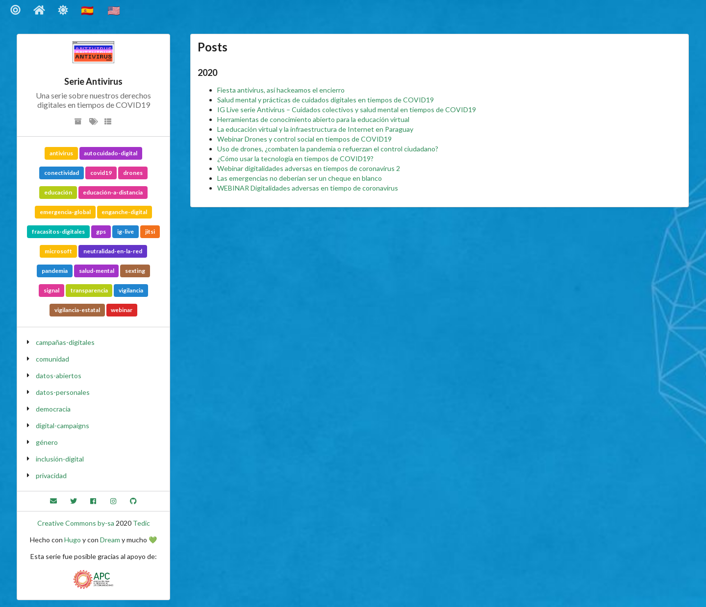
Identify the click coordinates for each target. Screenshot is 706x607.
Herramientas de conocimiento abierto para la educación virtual (313, 119)
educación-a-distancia (113, 192)
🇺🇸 (114, 10)
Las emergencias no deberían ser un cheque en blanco (299, 178)
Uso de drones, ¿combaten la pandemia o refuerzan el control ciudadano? (327, 149)
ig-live (125, 231)
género (47, 442)
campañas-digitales (65, 342)
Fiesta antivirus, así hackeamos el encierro (281, 90)
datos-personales (63, 392)
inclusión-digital (60, 459)
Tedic (141, 523)
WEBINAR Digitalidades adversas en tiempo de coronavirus (307, 188)
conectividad (61, 172)
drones (133, 172)
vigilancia (131, 290)
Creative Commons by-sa (75, 523)
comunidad (52, 359)
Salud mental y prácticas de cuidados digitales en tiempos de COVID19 (325, 100)
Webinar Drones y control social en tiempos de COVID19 (304, 139)
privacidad (51, 475)
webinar (121, 310)
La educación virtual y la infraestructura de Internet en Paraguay (315, 129)
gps (101, 231)
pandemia (55, 270)
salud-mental (96, 270)
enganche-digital (124, 212)
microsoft (58, 251)
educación (58, 192)
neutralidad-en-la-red (112, 251)
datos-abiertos (58, 375)
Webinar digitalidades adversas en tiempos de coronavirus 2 (308, 168)
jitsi (150, 231)
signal (51, 290)
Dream (110, 539)
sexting (135, 270)
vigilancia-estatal (77, 310)
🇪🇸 (88, 10)
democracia (53, 409)
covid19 (101, 172)
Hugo (72, 539)
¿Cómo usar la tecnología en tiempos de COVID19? (295, 158)
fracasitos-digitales (58, 231)
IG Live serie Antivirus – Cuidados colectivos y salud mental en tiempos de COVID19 (346, 109)
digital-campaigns (62, 425)
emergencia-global (65, 212)
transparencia (89, 290)
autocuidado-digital (110, 153)
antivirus (61, 153)
